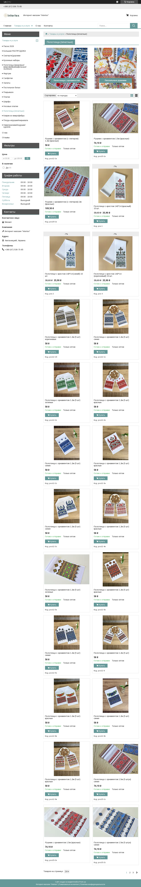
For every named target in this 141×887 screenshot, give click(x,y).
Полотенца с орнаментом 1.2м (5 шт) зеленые (62, 401)
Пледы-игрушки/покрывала (15, 120)
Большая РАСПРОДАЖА (14, 51)
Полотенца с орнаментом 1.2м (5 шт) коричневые (62, 338)
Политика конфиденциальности (92, 884)
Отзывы (6, 137)
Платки (6, 97)
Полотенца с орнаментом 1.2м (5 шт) (111, 653)
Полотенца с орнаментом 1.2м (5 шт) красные (111, 401)
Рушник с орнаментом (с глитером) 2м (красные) (63, 203)
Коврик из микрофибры (14, 116)
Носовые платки (10, 106)
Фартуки (7, 73)
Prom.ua (82, 882)
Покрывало (8, 92)
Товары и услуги (22, 26)
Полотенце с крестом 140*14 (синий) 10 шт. (64, 275)
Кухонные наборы (11, 60)
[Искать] (134, 25)
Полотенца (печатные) (13, 111)
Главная (7, 26)
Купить (53, 153)
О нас (38, 26)
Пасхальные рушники (115, 80)
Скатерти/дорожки (11, 56)
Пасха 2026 (8, 46)
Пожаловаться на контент (69, 884)
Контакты (48, 26)
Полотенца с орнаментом (67, 80)
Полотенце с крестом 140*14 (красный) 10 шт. (112, 207)
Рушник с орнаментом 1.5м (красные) (111, 139)
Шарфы (6, 101)
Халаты (6, 83)
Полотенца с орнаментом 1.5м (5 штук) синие (112, 780)
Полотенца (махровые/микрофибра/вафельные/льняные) (14, 67)
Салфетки (8, 78)
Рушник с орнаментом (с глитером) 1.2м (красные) (61, 140)
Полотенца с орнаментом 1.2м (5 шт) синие (111, 338)
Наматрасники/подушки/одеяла (14, 126)
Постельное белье (11, 87)
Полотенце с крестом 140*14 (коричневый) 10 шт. (107, 275)
